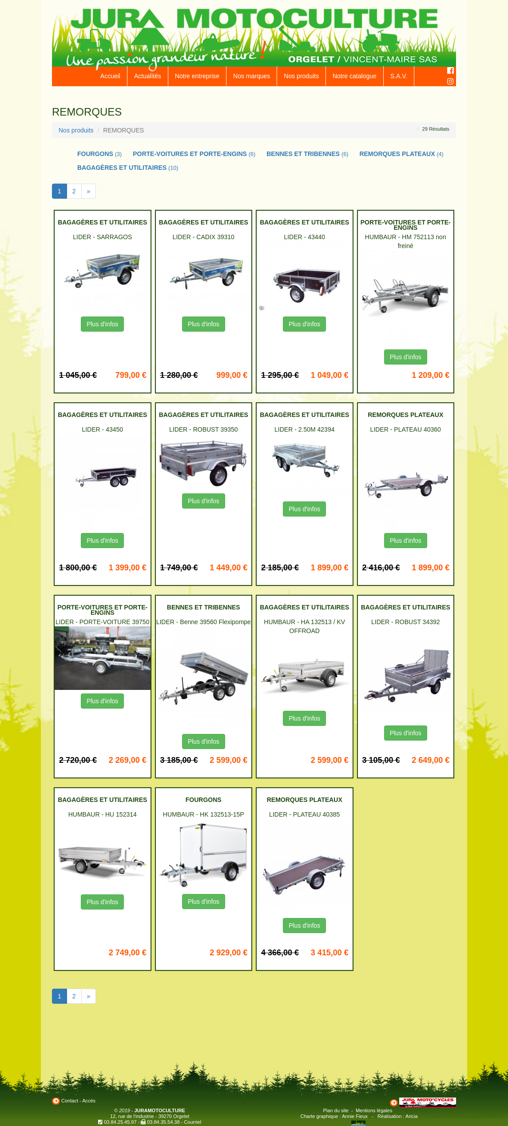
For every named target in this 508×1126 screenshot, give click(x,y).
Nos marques (251, 76)
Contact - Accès (78, 1100)
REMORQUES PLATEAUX (401, 153)
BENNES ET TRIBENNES (307, 153)
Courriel (192, 1122)
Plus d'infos (102, 324)
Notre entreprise (197, 76)
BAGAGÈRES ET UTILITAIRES (128, 167)
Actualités (147, 76)
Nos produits (301, 76)
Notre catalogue (355, 76)
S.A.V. (398, 76)
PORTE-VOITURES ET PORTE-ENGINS (194, 153)
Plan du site (336, 1110)
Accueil (110, 76)
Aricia (411, 1116)
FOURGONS (99, 153)
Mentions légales (374, 1110)
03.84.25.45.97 (120, 1122)
